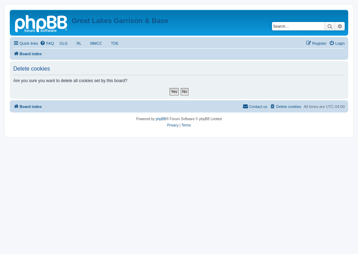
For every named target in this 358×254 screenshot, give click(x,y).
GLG (63, 43)
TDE (115, 43)
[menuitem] (47, 43)
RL (79, 43)
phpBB (161, 119)
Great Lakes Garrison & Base (120, 20)
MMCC (96, 43)
